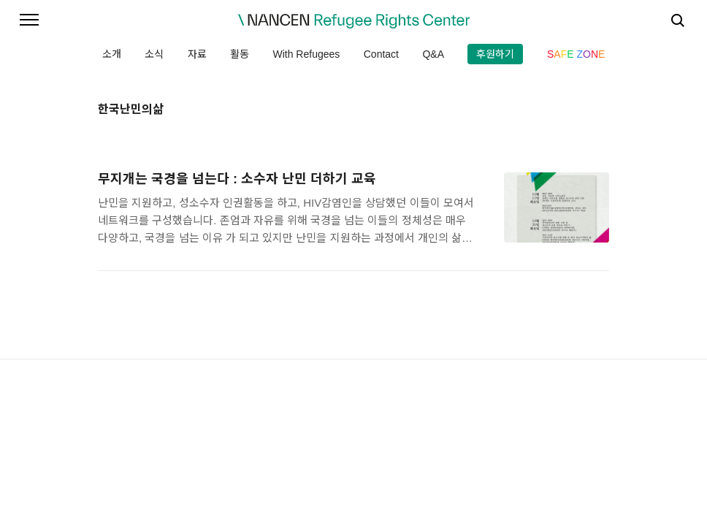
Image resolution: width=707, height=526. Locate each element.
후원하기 (495, 54)
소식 (154, 54)
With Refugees (306, 54)
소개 (111, 54)
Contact (381, 54)
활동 (239, 54)
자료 (197, 54)
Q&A (433, 54)
